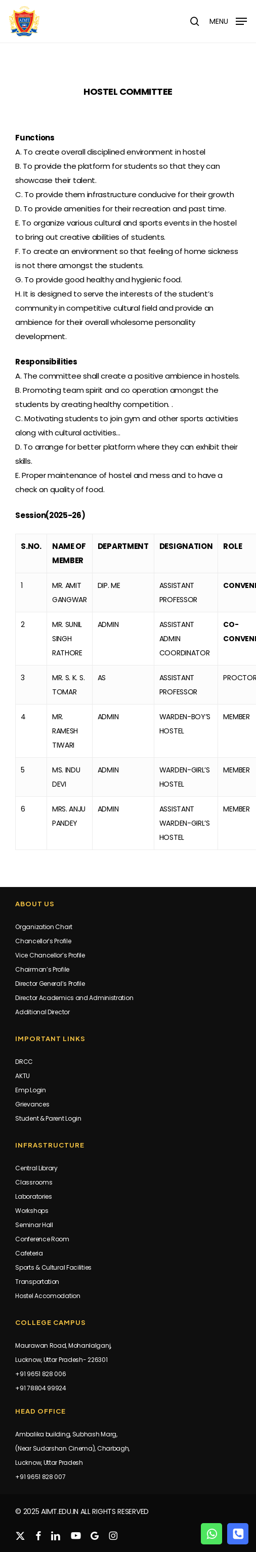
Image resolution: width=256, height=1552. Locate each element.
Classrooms (33, 1182)
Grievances (32, 1104)
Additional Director (42, 1012)
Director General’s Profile (49, 983)
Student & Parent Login (48, 1118)
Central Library (36, 1168)
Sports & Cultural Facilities (53, 1267)
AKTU (22, 1075)
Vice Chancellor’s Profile (50, 955)
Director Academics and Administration (74, 997)
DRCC (24, 1061)
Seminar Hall (34, 1225)
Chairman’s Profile (42, 969)
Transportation (37, 1281)
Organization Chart (43, 926)
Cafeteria (28, 1253)
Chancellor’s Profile (43, 941)
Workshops (31, 1210)
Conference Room (42, 1239)
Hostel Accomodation (47, 1295)
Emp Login (30, 1090)
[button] (228, 20)
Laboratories (33, 1196)
